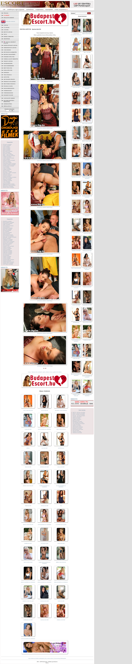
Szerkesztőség (57, 658)
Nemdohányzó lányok (10, 47)
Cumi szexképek (6, 159)
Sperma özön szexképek (8, 242)
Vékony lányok (8, 61)
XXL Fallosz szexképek (8, 264)
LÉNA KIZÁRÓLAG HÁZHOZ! (44, 582)
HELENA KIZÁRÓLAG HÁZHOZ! (76, 375)
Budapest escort (8, 95)
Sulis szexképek (6, 245)
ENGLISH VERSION (10, 21)
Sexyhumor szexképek (7, 240)
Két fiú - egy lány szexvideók (79, 413)
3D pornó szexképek (7, 144)
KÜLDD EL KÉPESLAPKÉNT (44, 81)
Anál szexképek (6, 146)
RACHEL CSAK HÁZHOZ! (61, 410)
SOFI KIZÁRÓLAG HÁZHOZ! (44, 429)
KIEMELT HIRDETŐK (9, 36)
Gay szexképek (6, 167)
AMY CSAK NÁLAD (61, 429)
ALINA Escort (61, 448)
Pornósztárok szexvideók (78, 429)
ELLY (87, 358)
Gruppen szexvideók (77, 419)
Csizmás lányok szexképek (8, 157)
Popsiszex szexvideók (77, 428)
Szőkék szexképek (7, 247)
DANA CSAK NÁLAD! (28, 485)
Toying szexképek (7, 258)
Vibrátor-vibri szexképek (8, 263)
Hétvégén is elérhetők (10, 52)
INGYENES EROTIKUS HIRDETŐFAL (9, 101)
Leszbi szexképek (6, 182)
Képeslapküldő (49, 9)
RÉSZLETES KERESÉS (9, 17)
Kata (61, 505)
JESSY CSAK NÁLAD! (28, 524)
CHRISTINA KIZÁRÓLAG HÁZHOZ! (44, 563)
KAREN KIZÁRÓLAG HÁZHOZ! (44, 486)
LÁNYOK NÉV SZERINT (9, 98)
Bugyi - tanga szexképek (8, 154)
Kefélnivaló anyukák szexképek (9, 177)
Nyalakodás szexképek (8, 228)
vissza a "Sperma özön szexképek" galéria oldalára (38, 372)
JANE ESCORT (61, 601)
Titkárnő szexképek (7, 256)
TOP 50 (5, 34)
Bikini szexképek (6, 150)
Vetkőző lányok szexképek (8, 261)
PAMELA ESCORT (61, 619)
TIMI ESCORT (28, 505)
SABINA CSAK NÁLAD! (28, 601)
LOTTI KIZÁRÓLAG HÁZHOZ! (28, 638)
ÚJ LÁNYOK (6, 27)
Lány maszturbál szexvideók (78, 423)
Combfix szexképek (7, 156)
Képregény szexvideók (77, 421)
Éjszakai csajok (8, 86)
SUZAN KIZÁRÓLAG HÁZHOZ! (61, 486)
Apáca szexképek (6, 147)
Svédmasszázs (8, 90)
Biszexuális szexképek (7, 151)
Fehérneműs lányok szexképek (9, 163)
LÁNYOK (6, 25)
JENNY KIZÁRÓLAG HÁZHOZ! (28, 582)
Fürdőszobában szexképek (8, 165)
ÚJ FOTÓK (6, 29)
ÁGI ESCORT (45, 448)
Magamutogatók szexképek (8, 183)
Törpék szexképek (7, 257)
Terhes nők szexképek (7, 252)
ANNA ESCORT (76, 87)
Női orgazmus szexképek (8, 225)
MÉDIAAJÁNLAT (7, 106)
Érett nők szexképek (7, 162)
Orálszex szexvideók (77, 425)
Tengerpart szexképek (7, 251)
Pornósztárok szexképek (8, 234)
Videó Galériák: (82, 410)
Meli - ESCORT (87, 52)
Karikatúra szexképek (7, 174)
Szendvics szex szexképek (8, 246)
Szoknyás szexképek (7, 248)
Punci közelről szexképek (8, 235)
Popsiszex (6, 72)
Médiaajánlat (63, 658)
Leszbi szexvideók (76, 424)
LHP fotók (6, 77)
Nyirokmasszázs (8, 92)
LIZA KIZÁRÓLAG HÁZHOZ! (44, 524)
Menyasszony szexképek (8, 186)
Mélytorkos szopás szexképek (9, 185)
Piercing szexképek (7, 230)
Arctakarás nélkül (9, 79)
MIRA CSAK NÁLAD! (61, 562)
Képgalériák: (10, 142)
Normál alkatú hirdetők (11, 59)
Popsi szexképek (6, 233)
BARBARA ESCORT (28, 619)
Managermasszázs (9, 88)
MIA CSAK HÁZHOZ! (87, 123)
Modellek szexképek (7, 221)
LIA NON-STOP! (44, 543)
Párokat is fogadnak (10, 81)
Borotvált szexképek (7, 153)
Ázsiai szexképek (6, 148)
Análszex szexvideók (77, 416)
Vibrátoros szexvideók (77, 432)
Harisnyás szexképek (7, 171)
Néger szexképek (6, 224)
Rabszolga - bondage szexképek (9, 237)
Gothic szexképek (6, 168)
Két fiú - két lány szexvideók (79, 414)
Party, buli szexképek (7, 229)
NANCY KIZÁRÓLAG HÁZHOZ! (87, 376)
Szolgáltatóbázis (39, 9)
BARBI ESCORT (28, 543)
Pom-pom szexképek (7, 232)
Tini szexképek (6, 255)
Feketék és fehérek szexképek (9, 164)
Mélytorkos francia (9, 83)
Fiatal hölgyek (8, 70)
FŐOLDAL (6, 13)
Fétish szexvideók (76, 417)
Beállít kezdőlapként (40, 658)
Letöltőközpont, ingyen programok (15, 9)
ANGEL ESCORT (44, 505)
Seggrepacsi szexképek (8, 239)
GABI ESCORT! (76, 158)
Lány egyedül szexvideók (78, 422)
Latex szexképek (6, 181)
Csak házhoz (7, 49)
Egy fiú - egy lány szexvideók (79, 412)
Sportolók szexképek (7, 243)
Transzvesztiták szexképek (8, 259)
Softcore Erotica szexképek (8, 241)
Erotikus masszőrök (9, 54)
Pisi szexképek (6, 231)
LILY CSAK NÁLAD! (28, 410)
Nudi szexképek (6, 226)
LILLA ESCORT (61, 466)
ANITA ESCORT (61, 543)
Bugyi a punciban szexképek (9, 155)
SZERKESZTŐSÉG (8, 103)
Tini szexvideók (76, 430)
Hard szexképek (6, 170)
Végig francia (8, 74)
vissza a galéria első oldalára (56, 372)
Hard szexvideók (76, 420)
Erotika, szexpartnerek (60, 9)
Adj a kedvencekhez (49, 658)
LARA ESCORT (28, 429)
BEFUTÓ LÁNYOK (8, 32)
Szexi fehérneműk (9, 65)
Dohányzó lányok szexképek (9, 160)
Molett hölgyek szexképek (8, 222)
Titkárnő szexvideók (77, 431)
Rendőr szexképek (7, 238)
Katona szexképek (7, 176)
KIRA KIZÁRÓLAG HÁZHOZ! (61, 582)
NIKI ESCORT (28, 466)
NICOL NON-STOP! (28, 562)
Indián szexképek (6, 173)
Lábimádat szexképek (7, 180)
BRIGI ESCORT (76, 52)
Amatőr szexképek (7, 145)
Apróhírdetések (30, 9)
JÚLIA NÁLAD (44, 410)
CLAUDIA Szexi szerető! (61, 524)
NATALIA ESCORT (44, 601)
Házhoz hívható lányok (10, 45)
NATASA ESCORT (44, 619)
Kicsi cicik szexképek (7, 178)
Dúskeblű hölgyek (9, 56)
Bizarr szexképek (6, 152)
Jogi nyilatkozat (31, 658)
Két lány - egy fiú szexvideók (79, 415)
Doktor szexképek (7, 161)
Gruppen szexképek (7, 169)
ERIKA (28, 448)
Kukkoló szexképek (7, 179)
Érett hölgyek (8, 68)
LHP (4, 9)
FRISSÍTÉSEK (7, 38)
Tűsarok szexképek (7, 260)
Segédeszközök (8, 63)
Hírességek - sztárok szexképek (9, 172)
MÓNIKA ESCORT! (44, 466)
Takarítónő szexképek (7, 250)
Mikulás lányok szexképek (8, 187)
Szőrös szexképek (6, 249)
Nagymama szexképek (7, 223)
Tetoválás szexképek (7, 254)
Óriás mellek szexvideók (78, 427)
